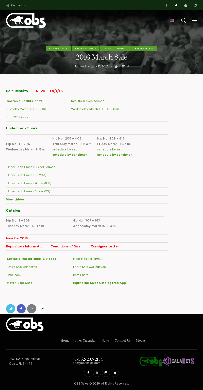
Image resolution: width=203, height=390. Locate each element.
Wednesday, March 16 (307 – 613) (94, 109)
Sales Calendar (85, 49)
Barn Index (13, 275)
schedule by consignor (69, 155)
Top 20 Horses (17, 117)
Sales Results (144, 49)
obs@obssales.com (86, 363)
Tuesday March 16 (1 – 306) (26, 109)
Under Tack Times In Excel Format (30, 167)
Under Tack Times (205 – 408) (28, 183)
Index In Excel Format (87, 259)
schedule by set (64, 149)
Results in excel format (87, 101)
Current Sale (58, 49)
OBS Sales (81, 383)
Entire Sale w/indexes (21, 267)
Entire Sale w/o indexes (89, 267)
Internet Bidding (116, 49)
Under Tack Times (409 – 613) (28, 191)
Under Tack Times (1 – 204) (26, 175)
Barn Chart (80, 275)
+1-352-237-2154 (88, 359)
